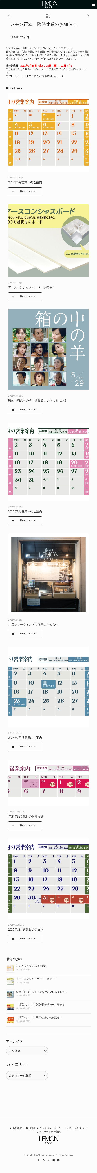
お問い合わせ (72, 1128)
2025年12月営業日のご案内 (25, 929)
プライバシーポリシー (49, 1128)
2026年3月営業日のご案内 (25, 511)
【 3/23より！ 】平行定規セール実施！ (38, 1017)
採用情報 (29, 1128)
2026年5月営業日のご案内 (25, 182)
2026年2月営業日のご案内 (25, 737)
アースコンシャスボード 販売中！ (31, 287)
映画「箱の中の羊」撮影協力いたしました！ (37, 400)
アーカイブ (14, 1041)
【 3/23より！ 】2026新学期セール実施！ (40, 1004)
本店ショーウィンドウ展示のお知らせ (33, 624)
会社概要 (15, 1128)
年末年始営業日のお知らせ (25, 816)
